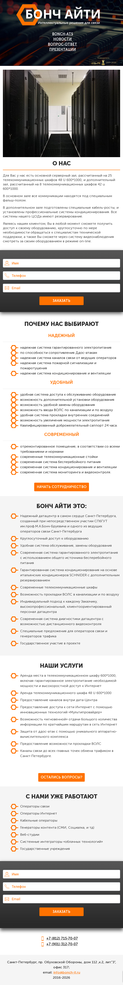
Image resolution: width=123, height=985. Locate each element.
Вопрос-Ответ (62, 44)
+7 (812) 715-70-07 (62, 938)
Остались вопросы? (61, 777)
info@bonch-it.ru (66, 972)
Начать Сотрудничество (61, 487)
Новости (62, 39)
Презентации (62, 49)
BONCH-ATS (62, 34)
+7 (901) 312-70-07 (62, 944)
